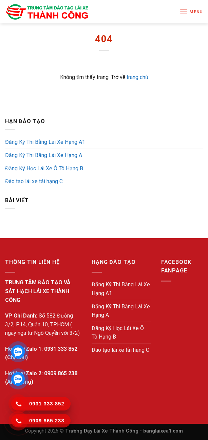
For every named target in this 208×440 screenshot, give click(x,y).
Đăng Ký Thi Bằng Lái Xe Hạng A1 (45, 142)
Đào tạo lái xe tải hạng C (34, 181)
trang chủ (137, 77)
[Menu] (191, 11)
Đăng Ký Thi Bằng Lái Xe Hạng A (43, 155)
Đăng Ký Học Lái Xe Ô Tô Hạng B (44, 168)
